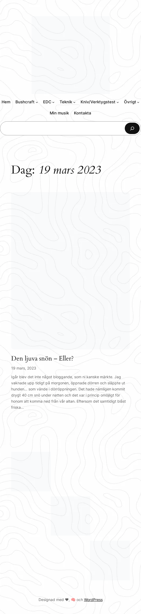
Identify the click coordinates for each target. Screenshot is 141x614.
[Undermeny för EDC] (53, 102)
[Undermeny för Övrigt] (138, 102)
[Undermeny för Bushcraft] (37, 102)
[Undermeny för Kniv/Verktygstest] (118, 102)
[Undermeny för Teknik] (74, 102)
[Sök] (132, 128)
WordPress (93, 599)
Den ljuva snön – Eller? (42, 359)
